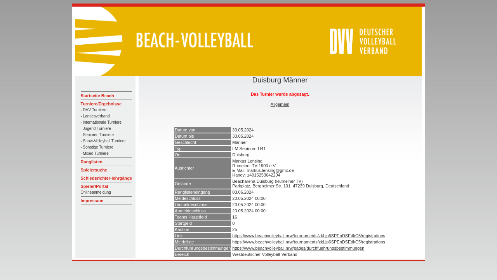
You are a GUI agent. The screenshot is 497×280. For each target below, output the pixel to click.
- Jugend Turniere (96, 128)
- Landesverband (95, 116)
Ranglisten (92, 161)
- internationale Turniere (101, 122)
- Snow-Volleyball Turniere (103, 141)
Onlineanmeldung (96, 192)
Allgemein (280, 104)
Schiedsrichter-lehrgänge (106, 178)
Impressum (92, 200)
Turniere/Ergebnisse (101, 104)
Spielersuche (94, 170)
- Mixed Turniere (95, 153)
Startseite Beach (97, 95)
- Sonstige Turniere (97, 147)
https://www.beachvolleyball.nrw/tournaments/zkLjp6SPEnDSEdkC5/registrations (308, 235)
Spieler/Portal (94, 186)
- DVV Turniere (93, 110)
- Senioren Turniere (97, 135)
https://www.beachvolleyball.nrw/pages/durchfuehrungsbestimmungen (298, 248)
